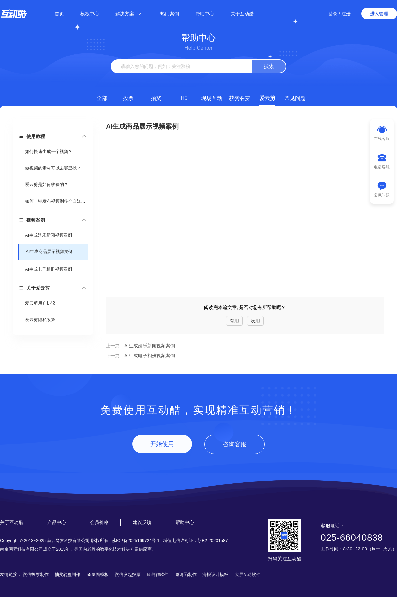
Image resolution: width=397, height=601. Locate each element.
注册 (346, 13)
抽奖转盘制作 (67, 574)
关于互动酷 (242, 13)
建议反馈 (142, 522)
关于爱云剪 (34, 288)
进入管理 (379, 13)
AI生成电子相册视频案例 (48, 269)
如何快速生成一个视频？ (48, 151)
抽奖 (156, 98)
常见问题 (295, 98)
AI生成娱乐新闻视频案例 (48, 235)
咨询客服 (234, 444)
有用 (234, 320)
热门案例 (169, 13)
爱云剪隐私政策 (40, 319)
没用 (255, 320)
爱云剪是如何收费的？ (46, 184)
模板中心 (89, 13)
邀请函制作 (186, 574)
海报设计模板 (215, 574)
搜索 (269, 66)
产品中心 (56, 522)
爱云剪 (267, 98)
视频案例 (31, 220)
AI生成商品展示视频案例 (49, 251)
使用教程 (31, 136)
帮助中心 (205, 13)
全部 (102, 98)
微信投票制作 (36, 574)
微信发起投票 (128, 574)
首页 (59, 13)
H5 (184, 98)
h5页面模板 (98, 574)
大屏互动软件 (247, 574)
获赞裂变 (239, 98)
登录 (332, 13)
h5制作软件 (158, 574)
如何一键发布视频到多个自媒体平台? (56, 201)
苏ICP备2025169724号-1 (136, 540)
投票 (128, 98)
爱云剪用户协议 (40, 303)
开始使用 (162, 444)
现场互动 (211, 98)
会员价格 (99, 522)
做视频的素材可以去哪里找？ (53, 168)
